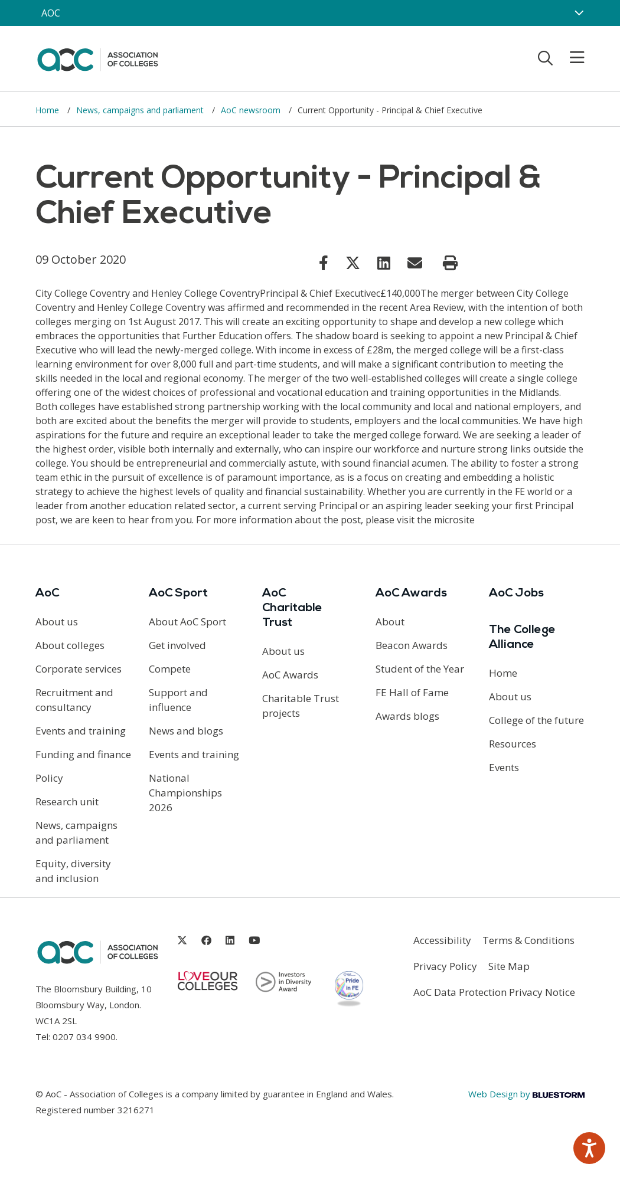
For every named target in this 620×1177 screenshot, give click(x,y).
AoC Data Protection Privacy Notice (494, 992)
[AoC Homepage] (97, 57)
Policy (49, 778)
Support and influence (178, 700)
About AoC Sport (187, 621)
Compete (170, 669)
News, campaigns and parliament (141, 110)
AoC (47, 593)
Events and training (80, 730)
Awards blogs (407, 716)
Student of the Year (420, 669)
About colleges (70, 645)
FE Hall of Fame (412, 692)
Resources (512, 743)
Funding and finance (83, 754)
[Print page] (450, 263)
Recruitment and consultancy (74, 700)
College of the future (536, 720)
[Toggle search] (545, 58)
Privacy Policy (445, 966)
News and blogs (186, 730)
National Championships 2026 (185, 792)
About (390, 621)
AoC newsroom (252, 110)
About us (56, 621)
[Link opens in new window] (323, 263)
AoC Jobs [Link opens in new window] (516, 593)
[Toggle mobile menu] (570, 58)
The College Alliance (522, 637)
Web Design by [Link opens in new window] (526, 1094)
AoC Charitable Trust (292, 608)
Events (504, 767)
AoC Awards (290, 674)
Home (48, 110)
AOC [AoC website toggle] (50, 12)
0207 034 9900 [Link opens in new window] (84, 1036)
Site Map (509, 966)
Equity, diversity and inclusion (73, 871)
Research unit (67, 801)
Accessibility (442, 940)
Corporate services (78, 669)
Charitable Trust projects (300, 705)
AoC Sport (178, 593)
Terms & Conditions (528, 940)
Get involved (177, 645)
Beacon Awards (412, 645)
